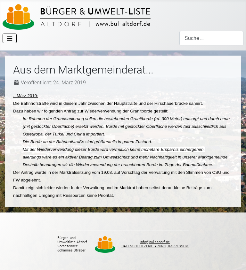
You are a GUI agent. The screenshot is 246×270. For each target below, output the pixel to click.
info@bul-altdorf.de (155, 242)
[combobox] (211, 38)
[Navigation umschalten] (10, 38)
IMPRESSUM (178, 246)
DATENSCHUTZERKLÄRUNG (143, 246)
